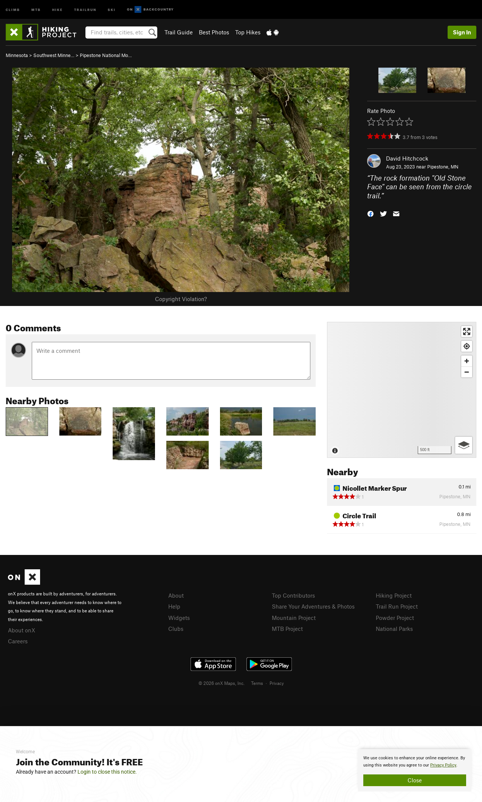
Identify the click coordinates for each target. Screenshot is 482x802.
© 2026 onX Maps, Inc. (221, 683)
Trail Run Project (397, 606)
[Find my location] (466, 346)
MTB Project (287, 628)
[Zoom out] (466, 371)
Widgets (179, 617)
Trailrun (85, 9)
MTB (36, 9)
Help (174, 606)
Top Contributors (293, 595)
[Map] (401, 389)
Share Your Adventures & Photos (313, 606)
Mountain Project (294, 617)
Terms (257, 683)
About (176, 595)
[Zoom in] (466, 360)
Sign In (462, 32)
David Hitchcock (407, 158)
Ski (112, 9)
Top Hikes (247, 32)
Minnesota (17, 55)
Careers (18, 641)
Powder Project (395, 617)
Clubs (175, 628)
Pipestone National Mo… (106, 55)
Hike (57, 9)
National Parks (394, 628)
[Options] (463, 445)
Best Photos (214, 32)
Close (415, 780)
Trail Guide (178, 32)
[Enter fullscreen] (466, 331)
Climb (13, 9)
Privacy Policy (443, 765)
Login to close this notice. (107, 772)
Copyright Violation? (181, 298)
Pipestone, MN (443, 167)
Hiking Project (394, 595)
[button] (370, 213)
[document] (414, 770)
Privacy (277, 683)
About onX (21, 630)
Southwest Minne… (53, 55)
